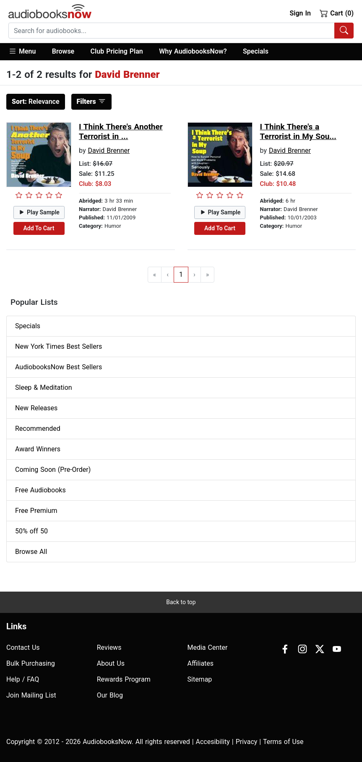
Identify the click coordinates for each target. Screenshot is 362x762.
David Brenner (109, 150)
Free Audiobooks (40, 490)
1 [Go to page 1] (181, 274)
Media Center (208, 647)
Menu (22, 51)
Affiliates (201, 663)
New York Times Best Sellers (58, 346)
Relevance (36, 102)
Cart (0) (337, 13)
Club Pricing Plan (117, 51)
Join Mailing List (31, 695)
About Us (111, 663)
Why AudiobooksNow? (193, 51)
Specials (255, 51)
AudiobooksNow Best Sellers (58, 367)
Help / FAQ (22, 679)
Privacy (247, 742)
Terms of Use (283, 742)
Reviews (109, 647)
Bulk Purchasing (30, 663)
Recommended (37, 428)
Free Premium (36, 511)
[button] (26, 51)
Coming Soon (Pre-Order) (53, 470)
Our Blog (110, 695)
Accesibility (213, 742)
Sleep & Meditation (43, 387)
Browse (63, 51)
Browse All (31, 552)
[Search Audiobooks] (344, 31)
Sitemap (200, 679)
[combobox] (181, 31)
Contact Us (23, 647)
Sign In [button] (299, 13)
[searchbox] (171, 31)
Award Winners (37, 449)
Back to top (180, 602)
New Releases (36, 408)
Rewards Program (124, 679)
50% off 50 (31, 531)
